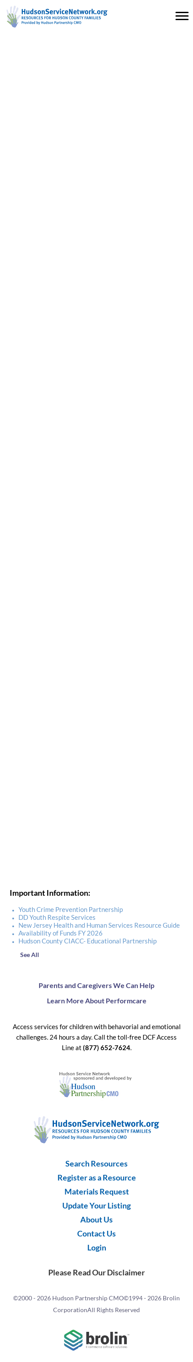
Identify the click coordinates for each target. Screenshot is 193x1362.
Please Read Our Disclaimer (96, 1272)
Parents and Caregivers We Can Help (96, 985)
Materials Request (96, 1191)
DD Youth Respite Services (57, 917)
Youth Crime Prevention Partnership (70, 909)
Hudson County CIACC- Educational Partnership (87, 941)
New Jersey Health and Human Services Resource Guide (99, 925)
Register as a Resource (96, 1177)
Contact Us (96, 1233)
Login (96, 1247)
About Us (96, 1219)
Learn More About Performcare (97, 1000)
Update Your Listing (96, 1205)
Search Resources (96, 1163)
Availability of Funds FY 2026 (60, 933)
